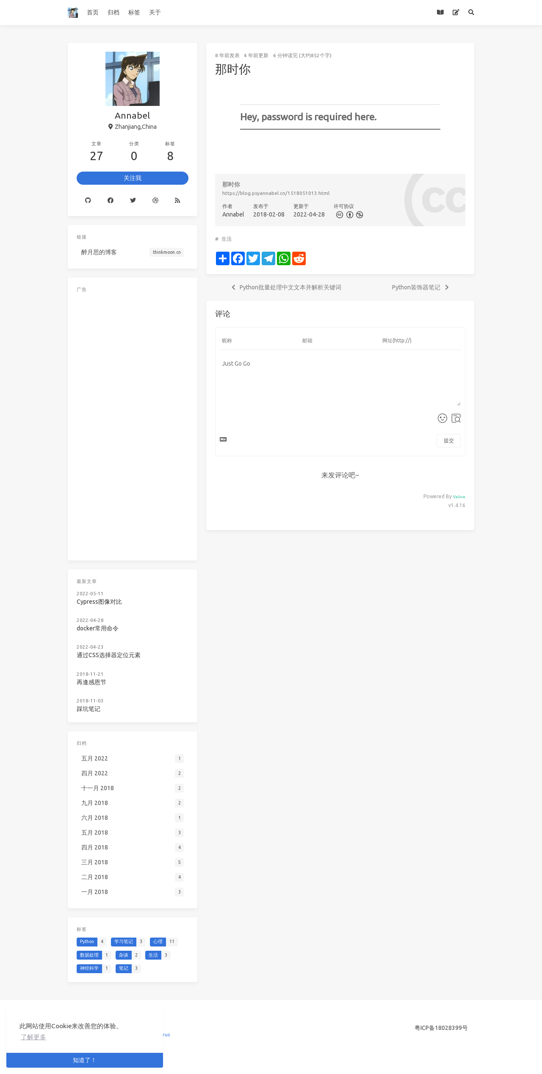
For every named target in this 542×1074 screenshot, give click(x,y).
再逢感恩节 (91, 682)
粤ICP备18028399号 (441, 1027)
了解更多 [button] (33, 1037)
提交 (449, 440)
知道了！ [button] (85, 1060)
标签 (134, 12)
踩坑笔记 (88, 708)
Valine (459, 497)
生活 (226, 238)
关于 (155, 12)
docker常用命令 (98, 628)
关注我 (132, 178)
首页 (93, 12)
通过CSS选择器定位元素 (109, 655)
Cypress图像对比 (99, 601)
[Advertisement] (132, 424)
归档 (113, 12)
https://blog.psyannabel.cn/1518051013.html (275, 193)
